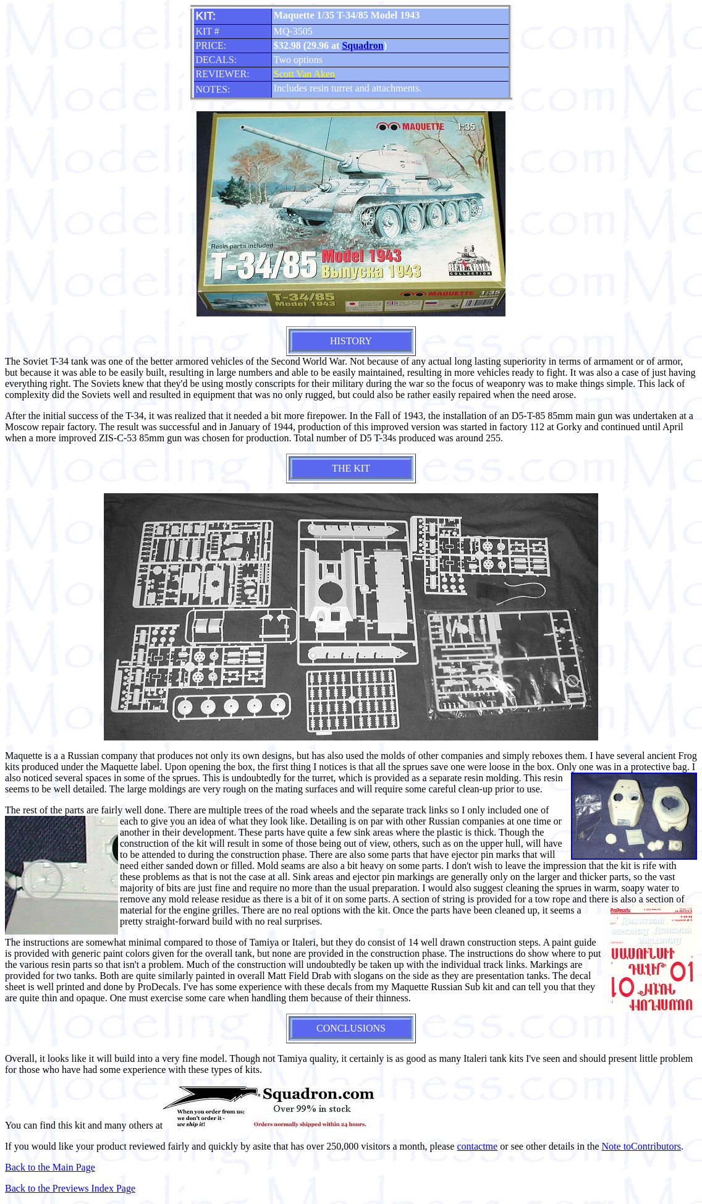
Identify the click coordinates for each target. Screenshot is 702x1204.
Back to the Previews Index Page (70, 1188)
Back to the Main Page (50, 1167)
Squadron (362, 45)
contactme (477, 1146)
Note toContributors (641, 1146)
